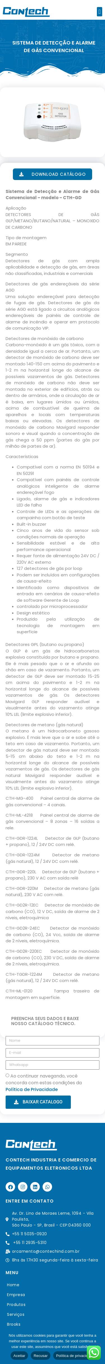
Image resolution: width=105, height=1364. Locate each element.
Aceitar (19, 1356)
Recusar (41, 1356)
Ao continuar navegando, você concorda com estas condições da (44, 1083)
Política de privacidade (75, 1356)
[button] (99, 11)
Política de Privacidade (32, 1089)
